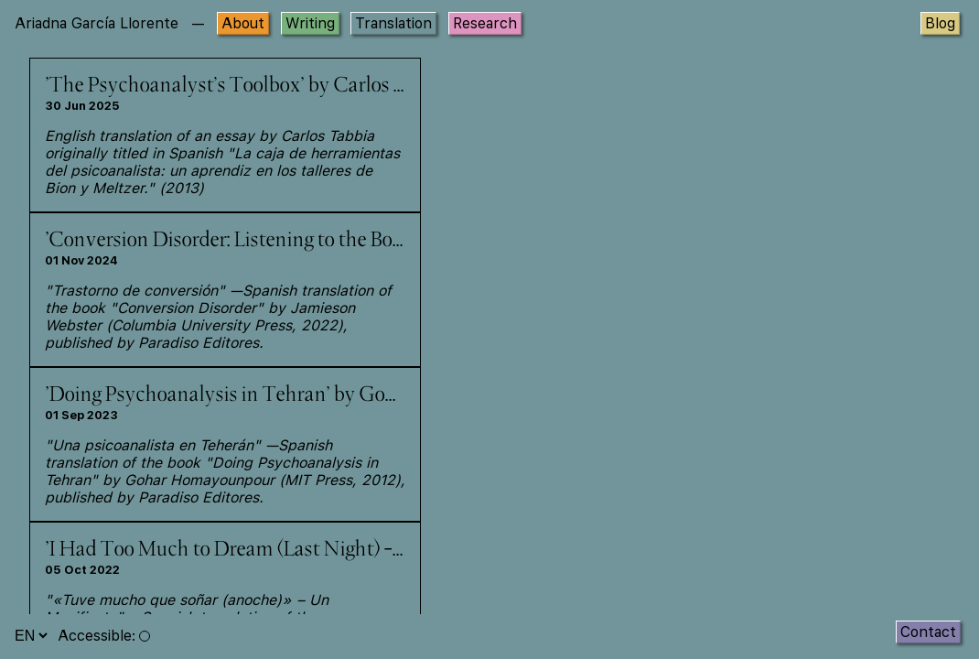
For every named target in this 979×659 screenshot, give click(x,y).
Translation (393, 23)
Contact (928, 632)
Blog (940, 23)
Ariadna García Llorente (96, 23)
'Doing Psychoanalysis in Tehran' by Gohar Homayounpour (300, 395)
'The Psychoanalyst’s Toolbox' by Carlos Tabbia (249, 86)
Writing (310, 23)
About (242, 23)
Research (485, 23)
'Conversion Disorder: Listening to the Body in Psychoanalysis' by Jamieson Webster (403, 241)
